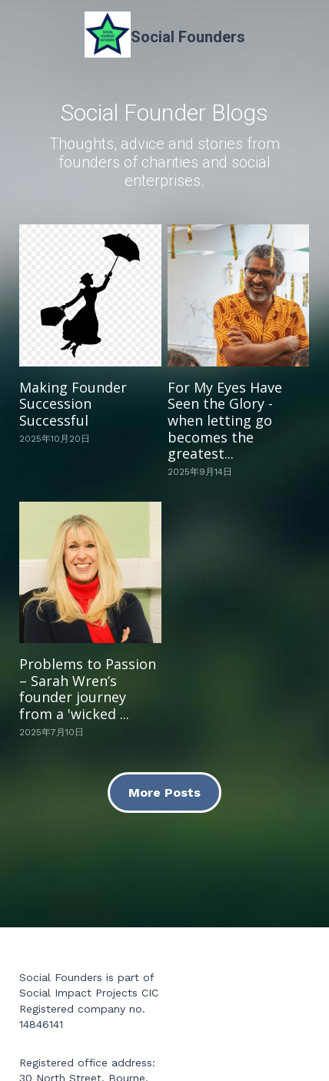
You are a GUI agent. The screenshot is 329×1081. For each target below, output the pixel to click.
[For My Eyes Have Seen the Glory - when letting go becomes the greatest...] (238, 295)
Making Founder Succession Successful (73, 403)
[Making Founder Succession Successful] (90, 295)
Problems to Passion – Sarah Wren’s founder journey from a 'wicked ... (87, 689)
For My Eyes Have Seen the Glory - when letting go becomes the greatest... (225, 420)
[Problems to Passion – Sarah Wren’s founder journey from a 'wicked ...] (90, 572)
